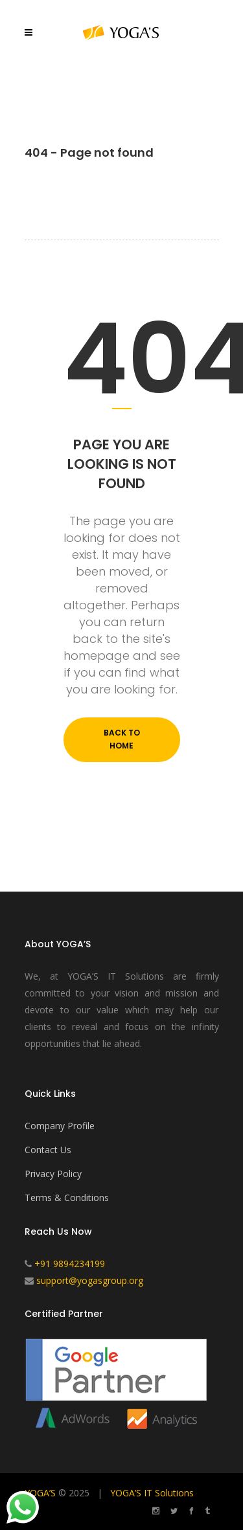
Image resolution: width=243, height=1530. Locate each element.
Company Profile (60, 1125)
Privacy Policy (53, 1173)
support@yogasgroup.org (89, 1280)
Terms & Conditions (67, 1197)
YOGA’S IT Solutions (152, 1493)
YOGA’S (40, 1493)
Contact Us (48, 1149)
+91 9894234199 (69, 1263)
